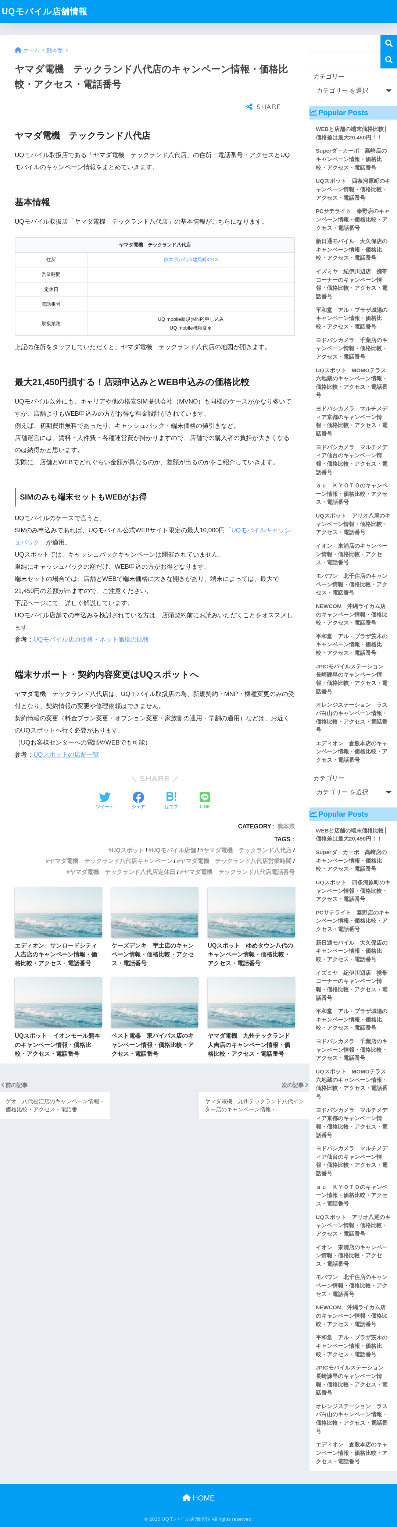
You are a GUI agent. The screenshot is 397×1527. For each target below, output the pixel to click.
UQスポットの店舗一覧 (66, 736)
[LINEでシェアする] (205, 783)
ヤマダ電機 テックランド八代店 (247, 831)
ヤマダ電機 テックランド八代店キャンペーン (110, 842)
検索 (388, 43)
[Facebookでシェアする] (138, 783)
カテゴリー (328, 76)
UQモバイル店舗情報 (44, 11)
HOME (198, 1498)
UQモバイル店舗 (174, 831)
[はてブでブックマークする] (171, 783)
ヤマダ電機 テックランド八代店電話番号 (239, 853)
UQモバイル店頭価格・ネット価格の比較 (91, 621)
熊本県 (286, 808)
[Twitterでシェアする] (105, 783)
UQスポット (128, 831)
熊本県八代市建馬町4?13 (191, 241)
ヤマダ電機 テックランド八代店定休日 (122, 853)
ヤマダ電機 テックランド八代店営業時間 (236, 842)
